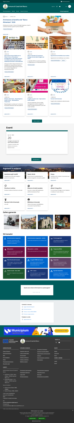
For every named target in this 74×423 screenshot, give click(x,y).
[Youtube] (59, 6)
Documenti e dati (6, 364)
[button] (37, 421)
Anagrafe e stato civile (24, 351)
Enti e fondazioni (6, 357)
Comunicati (56, 353)
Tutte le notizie (36, 121)
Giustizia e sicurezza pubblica (43, 351)
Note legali (39, 374)
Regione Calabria (6, 1)
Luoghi (55, 361)
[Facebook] (56, 6)
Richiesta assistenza (24, 376)
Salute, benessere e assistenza (43, 357)
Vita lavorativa (23, 355)
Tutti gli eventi (36, 159)
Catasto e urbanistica (24, 359)
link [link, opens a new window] (48, 416)
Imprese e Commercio (24, 357)
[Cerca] (69, 6)
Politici (4, 359)
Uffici (4, 355)
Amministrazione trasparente (43, 370)
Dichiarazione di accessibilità (42, 376)
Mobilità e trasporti (24, 361)
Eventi (55, 363)
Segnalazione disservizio (25, 372)
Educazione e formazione (42, 349)
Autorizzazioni (40, 360)
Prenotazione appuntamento (25, 370)
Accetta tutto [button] (32, 418)
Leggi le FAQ (22, 374)
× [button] (72, 410)
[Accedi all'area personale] (65, 1)
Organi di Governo (6, 351)
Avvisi (6, 16)
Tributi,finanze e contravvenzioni (43, 353)
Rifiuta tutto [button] (41, 418)
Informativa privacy (41, 372)
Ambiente (39, 355)
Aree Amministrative (7, 353)
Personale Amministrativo (8, 361)
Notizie (55, 351)
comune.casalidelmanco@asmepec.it (10, 402)
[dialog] (37, 416)
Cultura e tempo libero (24, 353)
